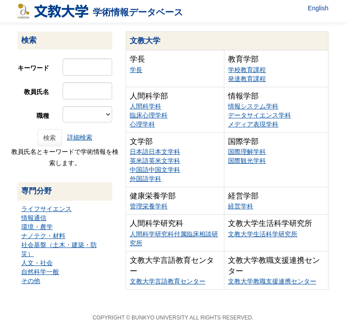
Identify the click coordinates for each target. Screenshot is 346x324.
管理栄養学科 (149, 206)
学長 (136, 69)
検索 (49, 137)
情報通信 (33, 217)
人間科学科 (145, 106)
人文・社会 (37, 262)
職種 (42, 115)
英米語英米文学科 (155, 160)
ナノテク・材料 (43, 235)
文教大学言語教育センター (167, 281)
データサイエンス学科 (259, 115)
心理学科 (142, 124)
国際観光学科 (247, 160)
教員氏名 (36, 91)
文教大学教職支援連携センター (272, 281)
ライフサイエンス (46, 208)
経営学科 (240, 206)
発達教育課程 (247, 78)
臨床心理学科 (149, 115)
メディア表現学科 (253, 124)
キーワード (33, 68)
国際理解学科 (247, 151)
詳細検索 (79, 137)
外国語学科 (145, 178)
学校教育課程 (247, 69)
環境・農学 (37, 226)
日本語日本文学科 (155, 151)
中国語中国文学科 (155, 169)
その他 (30, 280)
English (318, 8)
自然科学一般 (40, 271)
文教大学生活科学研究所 (262, 234)
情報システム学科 (253, 106)
